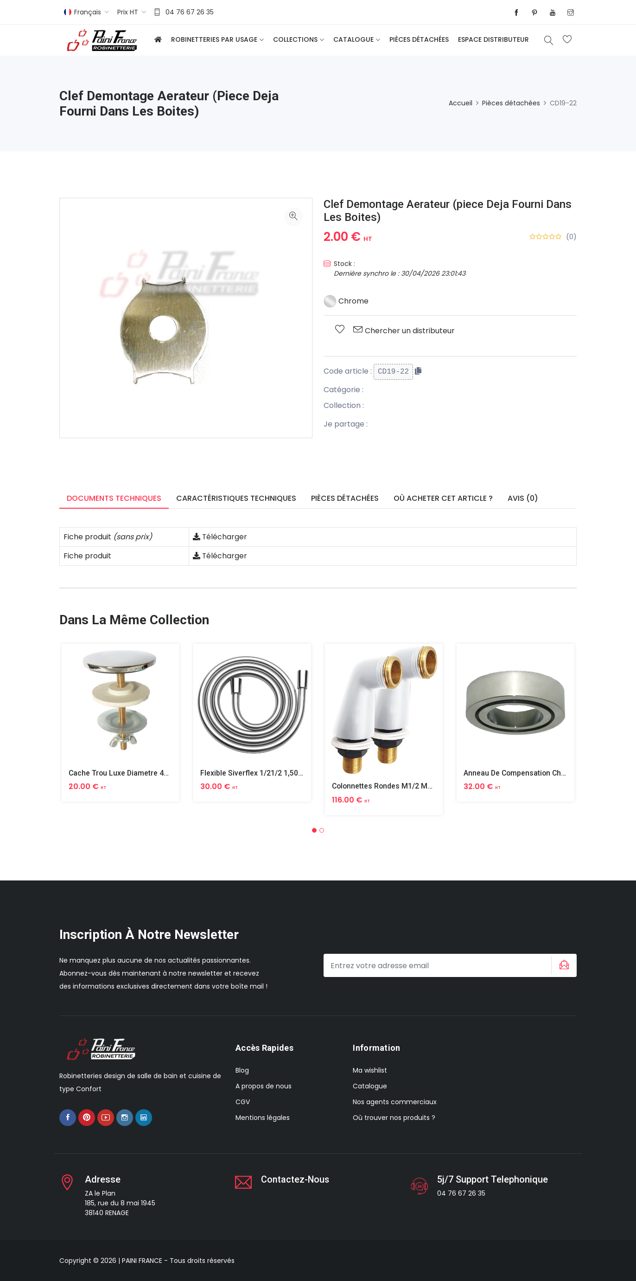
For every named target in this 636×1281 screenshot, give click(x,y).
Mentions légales (262, 1117)
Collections (295, 39)
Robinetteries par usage (214, 39)
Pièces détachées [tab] (345, 498)
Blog (242, 1070)
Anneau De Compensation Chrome (522, 773)
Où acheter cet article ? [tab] (443, 498)
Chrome (346, 301)
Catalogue (353, 39)
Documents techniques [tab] (114, 498)
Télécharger (220, 536)
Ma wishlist (370, 1070)
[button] (314, 830)
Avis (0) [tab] (523, 498)
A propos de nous (263, 1086)
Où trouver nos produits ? (394, 1117)
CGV (242, 1101)
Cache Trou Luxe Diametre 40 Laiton (130, 773)
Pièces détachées (419, 39)
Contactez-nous (295, 1179)
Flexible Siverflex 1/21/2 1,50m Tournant (268, 773)
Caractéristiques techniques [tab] (236, 498)
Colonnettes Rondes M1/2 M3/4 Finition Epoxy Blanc (421, 786)
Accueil (460, 103)
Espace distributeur (493, 39)
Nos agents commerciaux (395, 1101)
